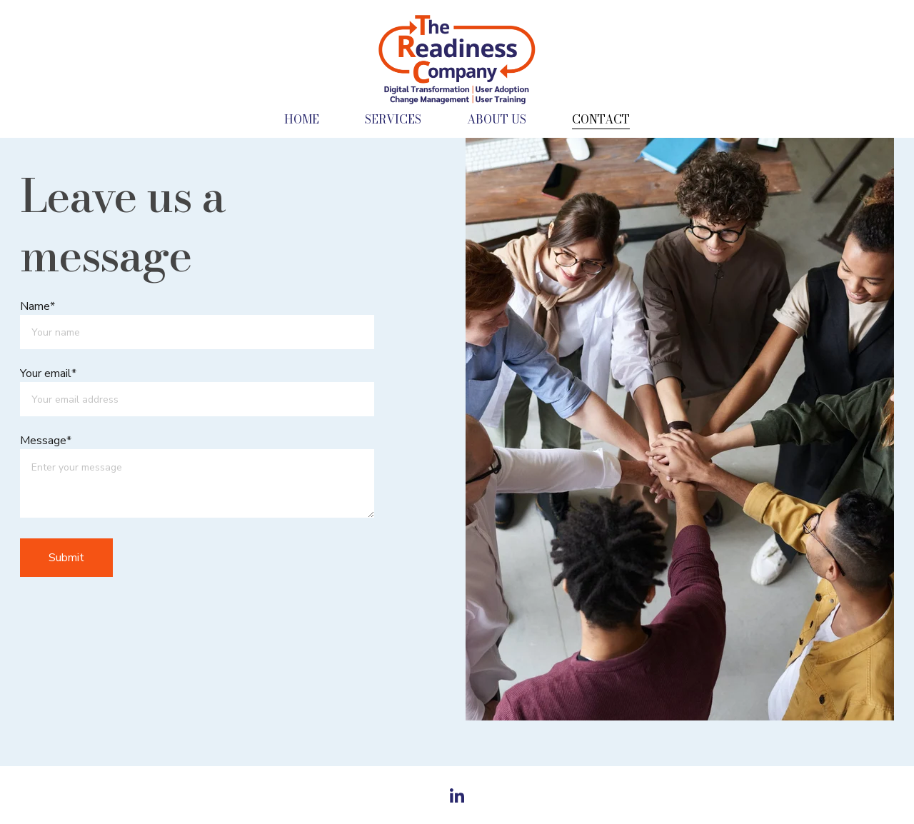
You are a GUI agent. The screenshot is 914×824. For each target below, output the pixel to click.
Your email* (48, 373)
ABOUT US (496, 119)
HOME (301, 119)
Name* (37, 306)
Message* (45, 440)
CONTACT (601, 119)
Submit (66, 558)
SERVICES (393, 119)
